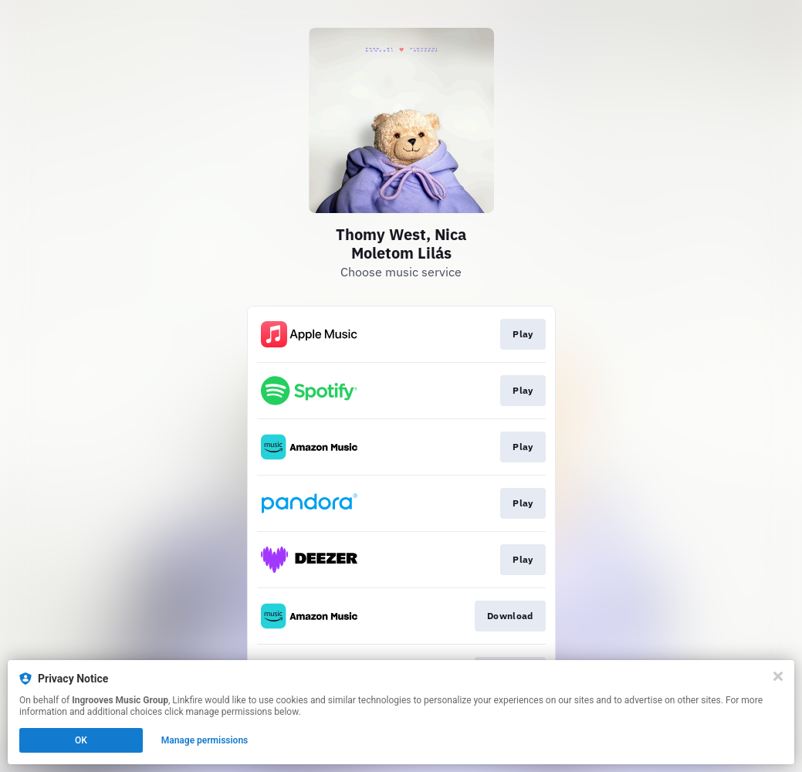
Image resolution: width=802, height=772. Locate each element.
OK (81, 740)
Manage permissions (205, 740)
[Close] (778, 676)
